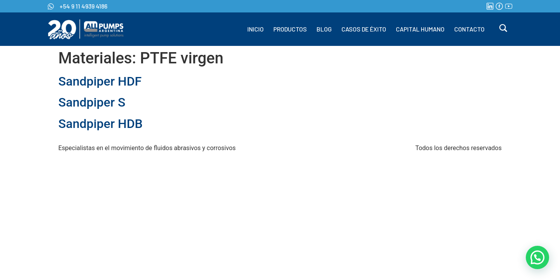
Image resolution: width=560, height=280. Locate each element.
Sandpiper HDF (100, 81)
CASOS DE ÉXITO (363, 29)
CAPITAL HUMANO (420, 29)
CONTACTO (469, 29)
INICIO (255, 29)
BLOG (324, 29)
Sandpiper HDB (100, 123)
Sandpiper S (91, 102)
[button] (537, 257)
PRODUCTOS (290, 29)
